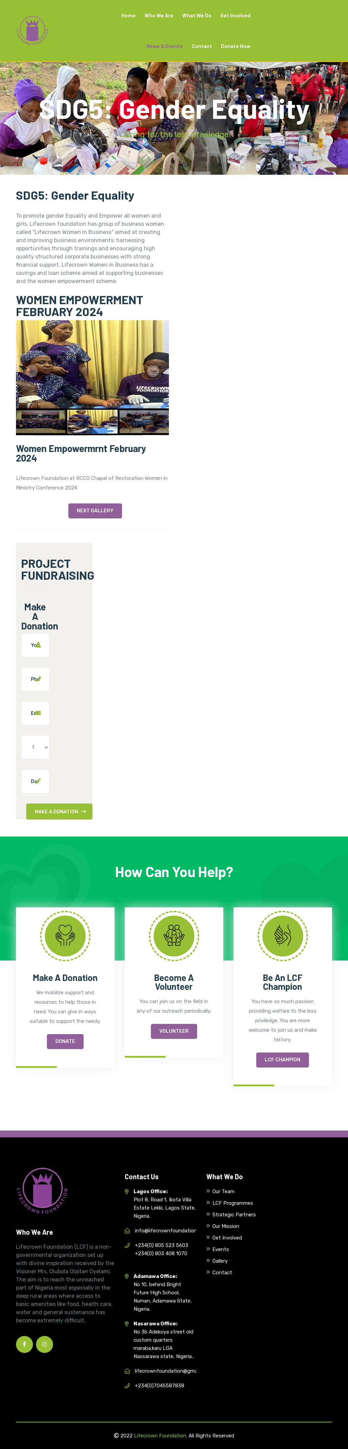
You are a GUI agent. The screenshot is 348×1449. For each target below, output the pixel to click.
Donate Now (235, 46)
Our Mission (225, 1226)
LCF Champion (282, 1060)
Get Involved (235, 15)
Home (128, 15)
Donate (65, 1041)
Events (220, 1249)
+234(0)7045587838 (159, 1386)
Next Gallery (95, 511)
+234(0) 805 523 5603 (161, 1245)
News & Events (164, 46)
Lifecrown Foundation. (160, 1436)
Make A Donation (60, 812)
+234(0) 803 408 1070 (161, 1253)
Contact (202, 46)
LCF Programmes (232, 1203)
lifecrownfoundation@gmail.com (173, 1371)
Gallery (220, 1261)
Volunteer (174, 1031)
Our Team (223, 1191)
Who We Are (158, 15)
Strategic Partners (234, 1215)
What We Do (196, 15)
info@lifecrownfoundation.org (170, 1231)
